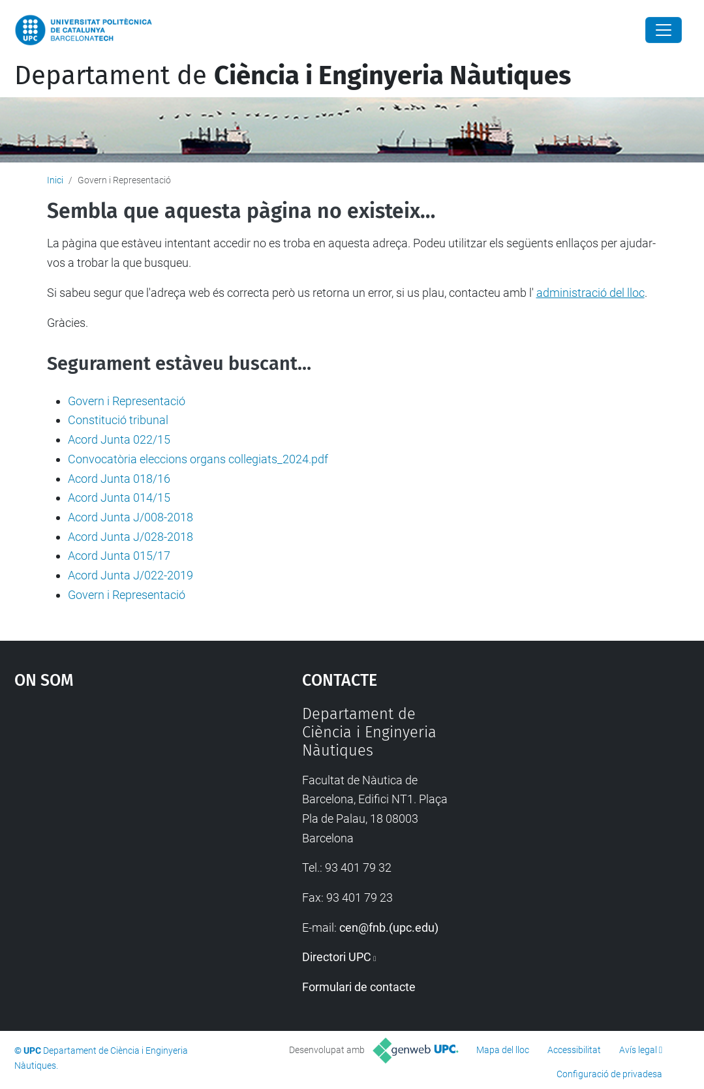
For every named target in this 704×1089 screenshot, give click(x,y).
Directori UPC (336, 957)
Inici (55, 180)
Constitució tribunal (118, 420)
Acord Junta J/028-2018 (130, 537)
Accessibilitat (574, 1050)
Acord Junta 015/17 (119, 555)
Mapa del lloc (502, 1050)
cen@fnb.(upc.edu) (388, 927)
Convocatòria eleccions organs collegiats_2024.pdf (198, 459)
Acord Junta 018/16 (119, 478)
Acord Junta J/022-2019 (130, 575)
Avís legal (638, 1050)
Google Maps (121, 802)
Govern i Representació (126, 401)
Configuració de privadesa (609, 1074)
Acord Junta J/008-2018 (130, 517)
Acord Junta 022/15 (119, 439)
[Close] (663, 30)
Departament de (292, 75)
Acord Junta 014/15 (119, 497)
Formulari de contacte (359, 987)
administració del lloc (590, 292)
